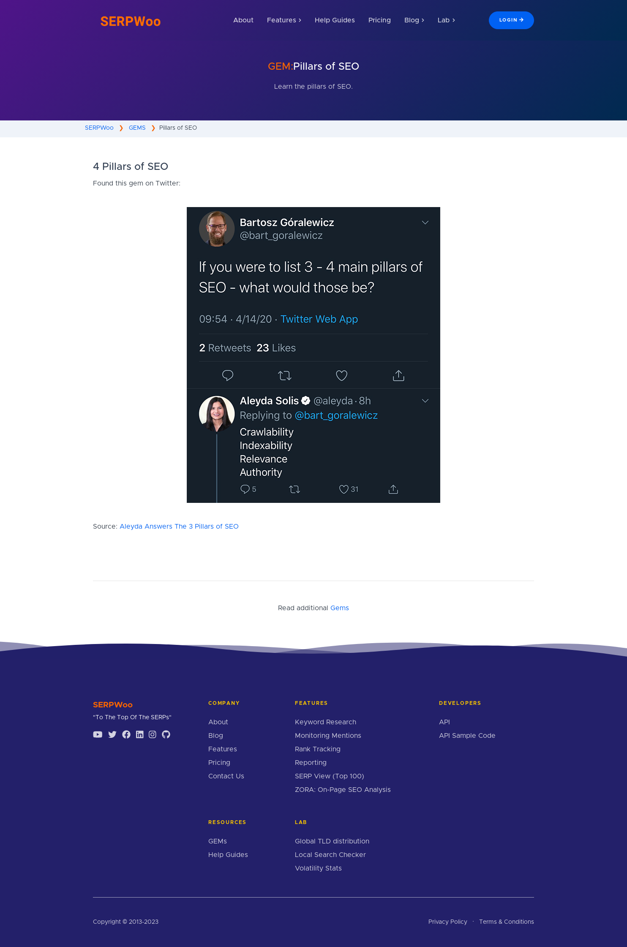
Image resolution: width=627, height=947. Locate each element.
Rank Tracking (318, 749)
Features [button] (284, 20)
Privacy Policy (447, 922)
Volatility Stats (318, 868)
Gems (339, 608)
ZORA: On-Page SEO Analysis (343, 789)
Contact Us (226, 776)
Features (222, 749)
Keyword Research (325, 722)
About (243, 20)
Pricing (379, 20)
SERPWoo (99, 128)
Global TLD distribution (332, 841)
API (444, 722)
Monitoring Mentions (328, 735)
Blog (215, 735)
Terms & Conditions (506, 922)
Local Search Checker (330, 854)
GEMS (137, 128)
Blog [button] (414, 20)
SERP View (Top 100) (329, 776)
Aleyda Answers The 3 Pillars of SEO (179, 526)
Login (511, 19)
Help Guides (335, 20)
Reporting (311, 762)
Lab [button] (446, 20)
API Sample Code (467, 735)
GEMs (217, 841)
